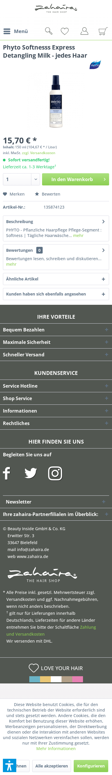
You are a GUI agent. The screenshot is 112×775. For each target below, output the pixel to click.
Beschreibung (19, 221)
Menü (15, 30)
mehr (78, 235)
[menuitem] (15, 31)
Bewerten (47, 194)
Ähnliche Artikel (22, 279)
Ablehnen (16, 766)
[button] (9, 765)
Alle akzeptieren (51, 766)
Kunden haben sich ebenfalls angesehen (46, 294)
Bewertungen (19, 250)
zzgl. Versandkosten (38, 152)
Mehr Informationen (56, 748)
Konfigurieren (91, 766)
